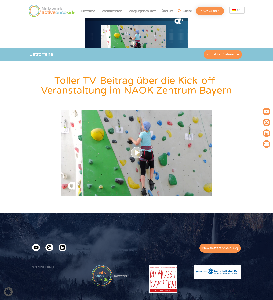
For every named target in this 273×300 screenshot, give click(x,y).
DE (236, 10)
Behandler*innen (112, 11)
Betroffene (89, 11)
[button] (8, 291)
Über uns (168, 11)
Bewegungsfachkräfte (143, 11)
